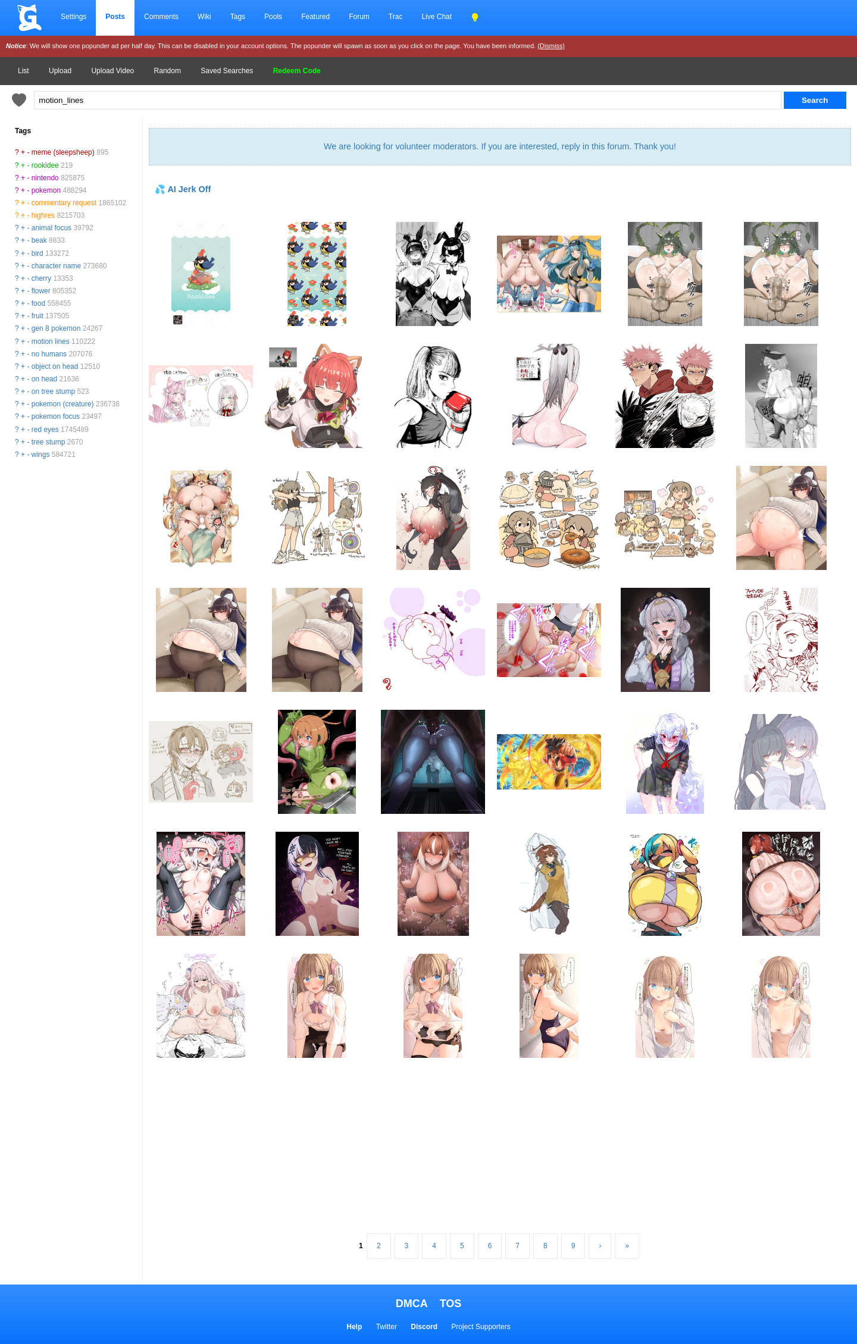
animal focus (51, 228)
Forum (359, 16)
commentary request (64, 203)
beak (39, 240)
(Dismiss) (551, 45)
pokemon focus (56, 416)
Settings (73, 16)
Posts (115, 16)
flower (41, 291)
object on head (55, 366)
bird (37, 253)
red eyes (45, 429)
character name (56, 266)
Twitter (386, 1327)
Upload (60, 71)
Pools (273, 16)
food (38, 303)
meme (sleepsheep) (63, 152)
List (23, 71)
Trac (396, 16)
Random (167, 71)
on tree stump (53, 391)
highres (43, 215)
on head (44, 379)
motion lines (51, 341)
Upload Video (112, 71)
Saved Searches (227, 71)
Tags (237, 16)
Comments (161, 16)
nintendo (45, 178)
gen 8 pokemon (56, 328)
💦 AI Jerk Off (183, 189)
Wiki (204, 16)
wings (41, 454)
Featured (315, 16)
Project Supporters (480, 1327)
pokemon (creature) (63, 404)
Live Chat (436, 16)
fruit (37, 316)
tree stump (48, 442)
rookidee (45, 165)
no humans (49, 354)
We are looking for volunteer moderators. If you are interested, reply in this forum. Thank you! (500, 146)
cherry (41, 278)
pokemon (46, 190)
